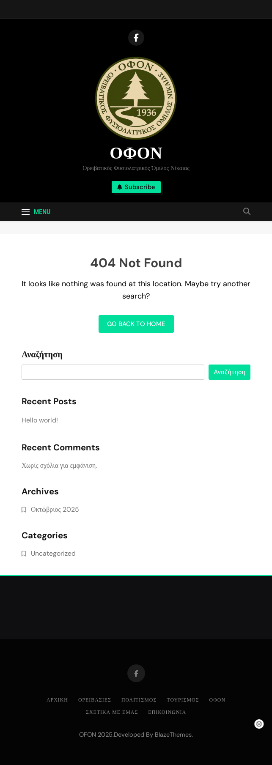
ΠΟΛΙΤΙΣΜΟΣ (139, 699)
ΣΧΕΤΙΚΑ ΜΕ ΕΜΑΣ (112, 712)
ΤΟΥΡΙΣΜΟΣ (183, 699)
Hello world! (40, 420)
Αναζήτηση (42, 355)
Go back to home (136, 324)
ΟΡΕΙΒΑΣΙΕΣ (94, 699)
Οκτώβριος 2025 (55, 509)
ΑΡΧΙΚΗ (57, 699)
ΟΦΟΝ (136, 153)
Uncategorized (53, 553)
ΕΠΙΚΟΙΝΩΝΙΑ (167, 712)
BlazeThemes (173, 734)
